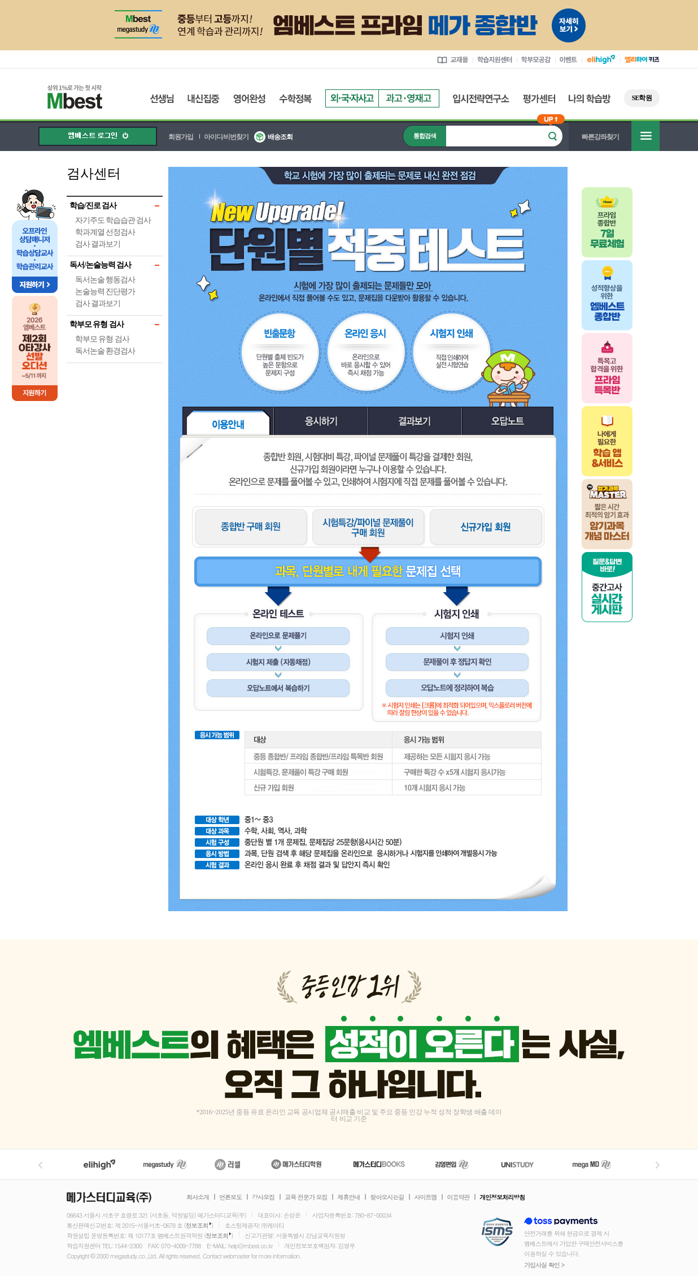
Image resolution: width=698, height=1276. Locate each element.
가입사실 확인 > (544, 1265)
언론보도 (230, 1197)
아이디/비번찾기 (226, 137)
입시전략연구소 (481, 99)
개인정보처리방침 (502, 1197)
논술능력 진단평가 (105, 291)
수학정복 (295, 99)
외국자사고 (351, 98)
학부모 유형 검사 (96, 324)
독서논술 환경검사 (105, 351)
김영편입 (452, 1164)
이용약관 (458, 1197)
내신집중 (203, 99)
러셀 (228, 1164)
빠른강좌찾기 (600, 137)
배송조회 (280, 137)
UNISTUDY (523, 1164)
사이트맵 (425, 1197)
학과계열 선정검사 (105, 232)
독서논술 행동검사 (105, 279)
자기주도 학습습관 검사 (113, 220)
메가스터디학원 (296, 1164)
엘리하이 (99, 1164)
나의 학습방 (589, 99)
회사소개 (197, 1197)
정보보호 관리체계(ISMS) (497, 1232)
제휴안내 (348, 1197)
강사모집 (263, 1197)
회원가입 (180, 137)
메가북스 (379, 1164)
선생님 (162, 99)
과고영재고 (408, 98)
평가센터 (539, 99)
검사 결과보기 (97, 244)
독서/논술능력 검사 (100, 265)
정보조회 (197, 1225)
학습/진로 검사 (92, 205)
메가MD (592, 1164)
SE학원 (642, 97)
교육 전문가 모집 (306, 1197)
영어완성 (249, 99)
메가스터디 (165, 1164)
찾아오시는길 (387, 1197)
